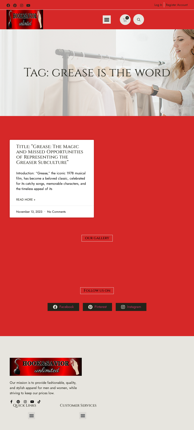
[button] (107, 19)
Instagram (131, 279)
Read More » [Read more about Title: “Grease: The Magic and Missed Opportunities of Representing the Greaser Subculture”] (25, 199)
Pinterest (97, 279)
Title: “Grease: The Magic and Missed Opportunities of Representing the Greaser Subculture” (49, 155)
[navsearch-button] (138, 19)
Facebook (63, 279)
